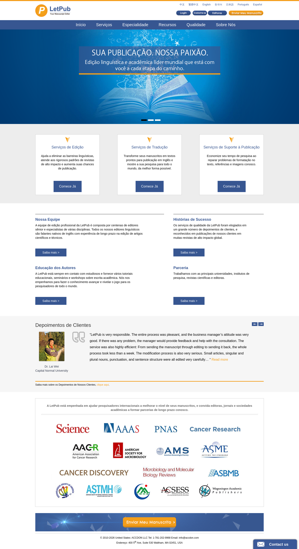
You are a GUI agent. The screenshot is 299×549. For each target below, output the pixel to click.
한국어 (218, 4)
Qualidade (196, 24)
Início (81, 24)
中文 (182, 4)
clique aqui (103, 384)
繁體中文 (194, 4)
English (206, 4)
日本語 (230, 4)
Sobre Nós (226, 24)
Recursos (167, 24)
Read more (220, 359)
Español (257, 4)
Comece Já (67, 186)
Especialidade (135, 24)
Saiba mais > (50, 252)
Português (243, 4)
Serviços (104, 24)
